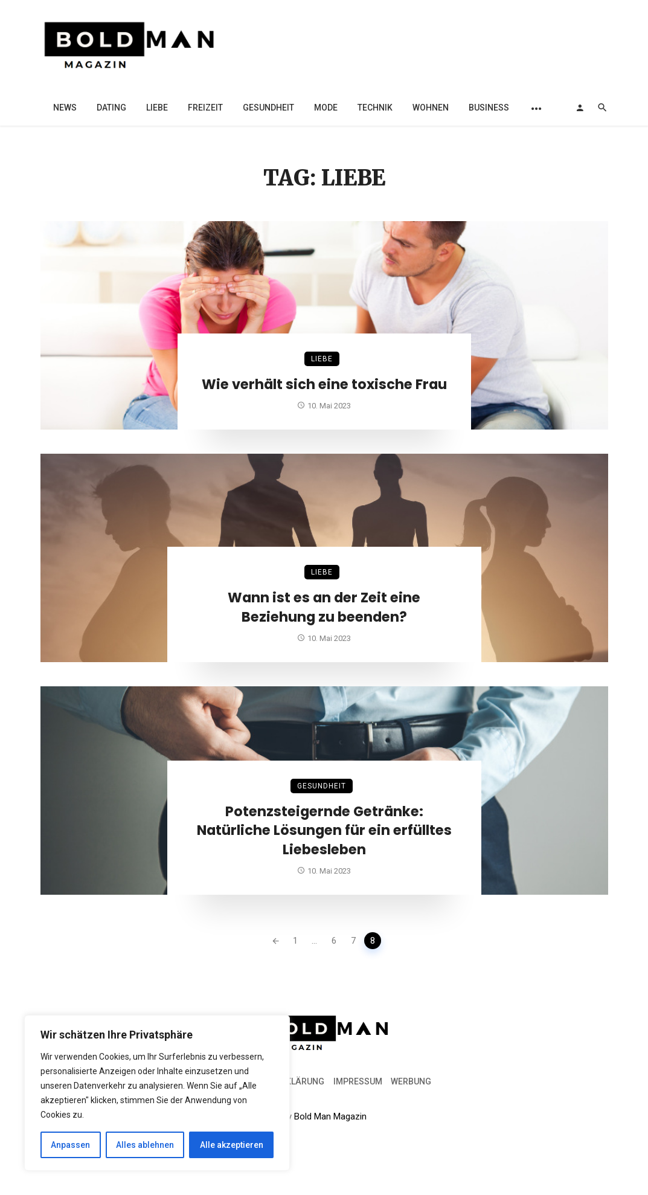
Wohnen (430, 107)
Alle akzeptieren (231, 1145)
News (65, 107)
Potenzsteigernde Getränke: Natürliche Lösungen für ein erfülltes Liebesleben (324, 830)
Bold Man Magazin (330, 1116)
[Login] (580, 107)
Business (489, 107)
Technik (375, 107)
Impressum (357, 1081)
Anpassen (70, 1145)
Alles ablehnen (145, 1145)
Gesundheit (268, 107)
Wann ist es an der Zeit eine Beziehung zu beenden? (324, 607)
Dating (111, 107)
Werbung (411, 1081)
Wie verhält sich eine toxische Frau (324, 384)
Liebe (157, 107)
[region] (157, 1093)
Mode (326, 107)
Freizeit (205, 107)
